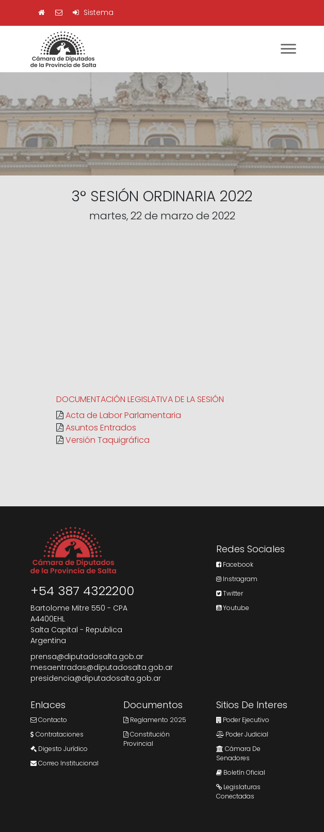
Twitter (229, 593)
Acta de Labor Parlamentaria (123, 415)
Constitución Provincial (146, 739)
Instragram (236, 578)
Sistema (93, 12)
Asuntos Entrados (101, 428)
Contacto (48, 719)
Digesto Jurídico (59, 748)
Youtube (232, 607)
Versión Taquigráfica (108, 440)
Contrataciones (57, 734)
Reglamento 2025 (154, 719)
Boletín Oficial (240, 772)
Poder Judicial (242, 734)
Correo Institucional (64, 763)
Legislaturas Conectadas (238, 791)
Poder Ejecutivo (242, 719)
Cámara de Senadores (238, 753)
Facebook (234, 564)
